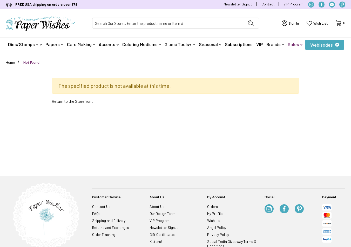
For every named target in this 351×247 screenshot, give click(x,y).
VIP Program (293, 4)
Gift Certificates (163, 234)
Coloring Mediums (141, 44)
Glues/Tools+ (180, 44)
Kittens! (156, 241)
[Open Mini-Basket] (340, 23)
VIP (259, 44)
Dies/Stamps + (25, 44)
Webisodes (324, 45)
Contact (268, 4)
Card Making (81, 44)
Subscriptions (239, 44)
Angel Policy (216, 227)
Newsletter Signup (238, 4)
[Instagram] (311, 5)
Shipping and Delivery (108, 220)
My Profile (214, 213)
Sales (295, 44)
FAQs (96, 213)
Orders (212, 206)
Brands (275, 44)
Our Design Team (163, 213)
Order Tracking (103, 234)
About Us (157, 206)
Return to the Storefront (72, 101)
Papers (54, 44)
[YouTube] (332, 5)
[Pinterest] (342, 5)
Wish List (214, 220)
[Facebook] (322, 5)
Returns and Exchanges (110, 227)
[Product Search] (167, 23)
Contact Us (101, 206)
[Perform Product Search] (251, 23)
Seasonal (210, 44)
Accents (109, 44)
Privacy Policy (218, 234)
